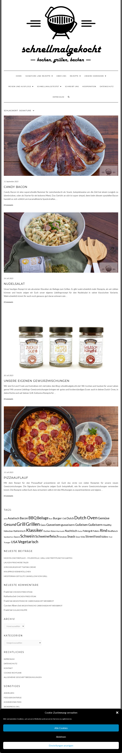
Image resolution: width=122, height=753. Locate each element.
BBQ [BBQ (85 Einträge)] (32, 517)
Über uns (61, 76)
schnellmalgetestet (49, 86)
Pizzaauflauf (16, 478)
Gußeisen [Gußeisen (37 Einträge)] (81, 524)
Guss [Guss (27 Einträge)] (43, 524)
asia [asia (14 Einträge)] (5, 519)
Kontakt (8, 668)
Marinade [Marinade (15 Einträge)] (60, 531)
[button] (117, 712)
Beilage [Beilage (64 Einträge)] (42, 518)
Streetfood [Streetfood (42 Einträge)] (93, 536)
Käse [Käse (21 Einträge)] (53, 531)
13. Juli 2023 (8, 472)
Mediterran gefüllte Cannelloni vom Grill (25, 576)
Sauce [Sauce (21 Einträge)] (17, 536)
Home (19, 76)
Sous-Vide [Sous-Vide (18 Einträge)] (80, 537)
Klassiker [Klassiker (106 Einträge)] (34, 530)
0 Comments (8, 205)
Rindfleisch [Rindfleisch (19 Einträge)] (113, 531)
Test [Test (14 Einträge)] (110, 537)
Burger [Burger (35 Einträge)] (57, 518)
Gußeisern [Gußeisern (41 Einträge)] (95, 524)
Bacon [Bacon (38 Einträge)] (24, 518)
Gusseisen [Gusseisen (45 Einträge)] (53, 524)
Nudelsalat (14, 284)
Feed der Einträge (13, 697)
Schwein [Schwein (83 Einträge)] (27, 536)
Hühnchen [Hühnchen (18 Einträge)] (8, 531)
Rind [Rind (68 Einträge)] (103, 530)
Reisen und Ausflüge (20, 86)
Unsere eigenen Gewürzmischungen (36, 381)
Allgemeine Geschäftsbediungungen (23, 677)
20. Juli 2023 (8, 375)
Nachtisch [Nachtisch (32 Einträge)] (71, 530)
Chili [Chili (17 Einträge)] (64, 518)
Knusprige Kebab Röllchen (17, 571)
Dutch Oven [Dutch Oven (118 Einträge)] (85, 517)
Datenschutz (107, 86)
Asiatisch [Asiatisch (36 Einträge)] (13, 518)
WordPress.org (12, 706)
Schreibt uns (72, 86)
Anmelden (9, 693)
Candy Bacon (15, 187)
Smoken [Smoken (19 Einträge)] (63, 537)
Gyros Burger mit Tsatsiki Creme (20, 567)
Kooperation (89, 86)
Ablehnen (61, 736)
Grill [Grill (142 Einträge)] (21, 524)
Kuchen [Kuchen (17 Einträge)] (47, 531)
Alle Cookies (61, 728)
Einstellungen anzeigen (61, 745)
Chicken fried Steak (23, 592)
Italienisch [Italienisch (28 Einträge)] (19, 530)
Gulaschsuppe (20, 610)
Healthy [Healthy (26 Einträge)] (107, 524)
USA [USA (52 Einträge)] (14, 542)
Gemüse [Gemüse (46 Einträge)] (103, 518)
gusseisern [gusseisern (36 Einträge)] (68, 524)
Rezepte (75, 76)
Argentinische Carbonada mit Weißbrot (33, 601)
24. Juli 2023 (8, 278)
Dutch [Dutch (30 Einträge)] (70, 518)
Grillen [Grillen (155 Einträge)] (33, 524)
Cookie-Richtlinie (13, 673)
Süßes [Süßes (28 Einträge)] (104, 536)
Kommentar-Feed (12, 702)
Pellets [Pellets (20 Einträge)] (96, 531)
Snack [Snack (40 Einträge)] (71, 536)
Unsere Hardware (95, 76)
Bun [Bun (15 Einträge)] (50, 519)
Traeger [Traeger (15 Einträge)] (7, 542)
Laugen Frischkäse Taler (16, 562)
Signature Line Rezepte (39, 76)
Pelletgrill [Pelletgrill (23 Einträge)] (87, 530)
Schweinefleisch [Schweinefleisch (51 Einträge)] (47, 536)
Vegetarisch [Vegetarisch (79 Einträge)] (28, 541)
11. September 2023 (11, 181)
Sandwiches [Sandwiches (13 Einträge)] (8, 537)
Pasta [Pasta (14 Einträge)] (80, 531)
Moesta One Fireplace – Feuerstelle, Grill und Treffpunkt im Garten (38, 558)
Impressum (58, 97)
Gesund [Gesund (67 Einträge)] (10, 524)
